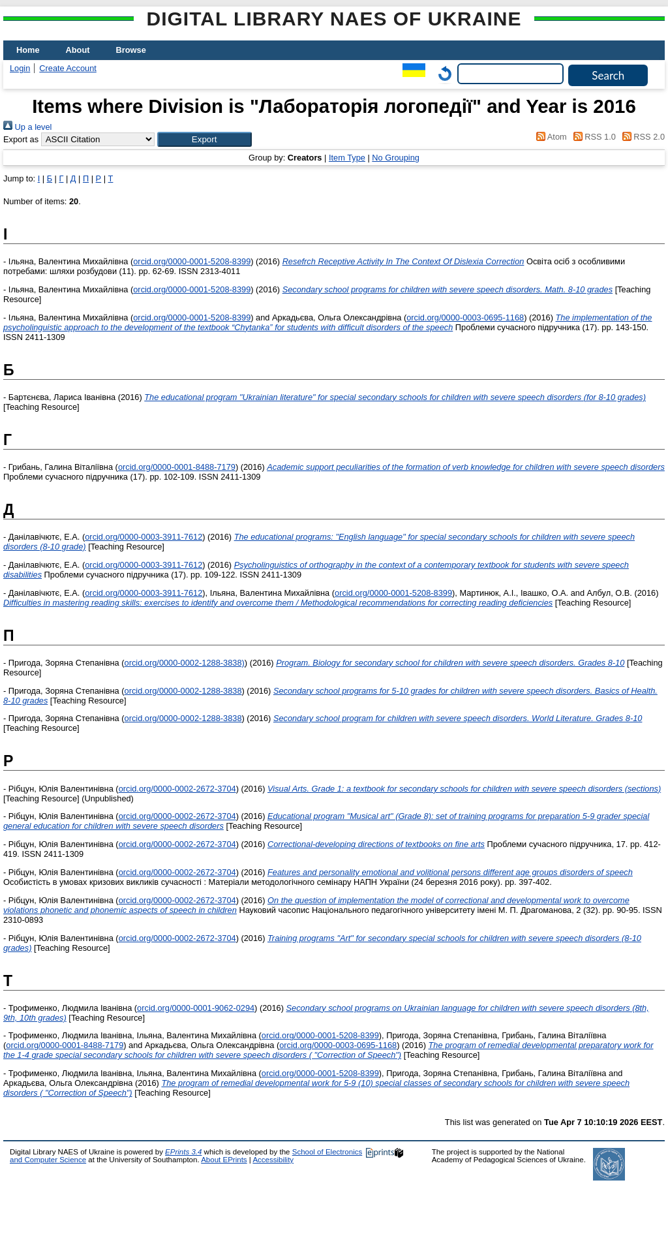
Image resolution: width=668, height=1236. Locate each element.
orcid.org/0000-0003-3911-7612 (143, 537)
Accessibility (273, 1160)
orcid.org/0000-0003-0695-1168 (465, 317)
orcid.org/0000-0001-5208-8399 (191, 261)
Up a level (27, 127)
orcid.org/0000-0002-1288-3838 (183, 691)
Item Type (347, 157)
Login (20, 68)
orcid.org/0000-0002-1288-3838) (185, 663)
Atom (549, 137)
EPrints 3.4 (183, 1152)
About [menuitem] (78, 50)
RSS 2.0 (641, 137)
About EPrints (224, 1160)
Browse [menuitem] (131, 50)
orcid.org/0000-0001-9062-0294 (195, 1008)
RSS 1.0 (592, 137)
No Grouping (395, 157)
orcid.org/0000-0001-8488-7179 (176, 467)
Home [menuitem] (28, 50)
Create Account (68, 68)
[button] (204, 139)
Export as (20, 139)
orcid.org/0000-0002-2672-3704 (177, 789)
